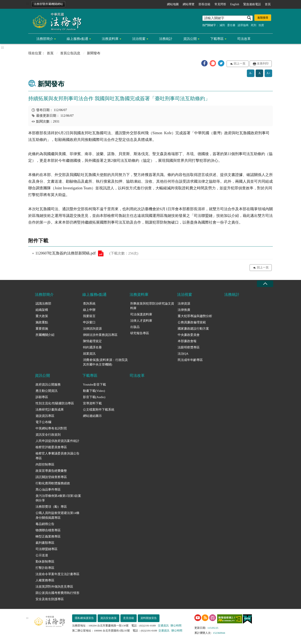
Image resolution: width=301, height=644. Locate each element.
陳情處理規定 (92, 341)
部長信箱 (204, 4)
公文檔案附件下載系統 (98, 409)
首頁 (268, 4)
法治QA (183, 353)
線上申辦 (89, 309)
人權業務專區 (45, 580)
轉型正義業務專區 (48, 536)
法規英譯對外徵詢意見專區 (54, 586)
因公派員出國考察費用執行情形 (57, 593)
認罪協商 (243, 25)
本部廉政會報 (187, 341)
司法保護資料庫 (141, 314)
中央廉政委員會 (189, 335)
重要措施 (42, 328)
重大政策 (42, 316)
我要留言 (89, 316)
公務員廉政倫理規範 (192, 322)
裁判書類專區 (45, 542)
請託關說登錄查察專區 (51, 477)
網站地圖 (173, 4)
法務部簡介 (44, 38)
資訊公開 (190, 38)
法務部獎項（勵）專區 (51, 506)
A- (250, 73)
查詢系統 (89, 303)
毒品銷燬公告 (45, 524)
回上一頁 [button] (239, 63)
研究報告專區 (139, 333)
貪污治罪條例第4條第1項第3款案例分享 (58, 498)
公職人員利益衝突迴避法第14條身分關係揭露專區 (57, 515)
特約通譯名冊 (92, 347)
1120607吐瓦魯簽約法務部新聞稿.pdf (100, 253)
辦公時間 (176, 625)
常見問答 (220, 4)
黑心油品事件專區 (48, 489)
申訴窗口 (89, 322)
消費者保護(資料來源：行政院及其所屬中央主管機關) (105, 362)
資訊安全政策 (108, 618)
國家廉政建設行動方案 (193, 328)
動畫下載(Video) (94, 390)
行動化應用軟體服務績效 (53, 483)
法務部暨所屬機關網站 (48, 4)
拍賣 (261, 25)
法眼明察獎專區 (189, 347)
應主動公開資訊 (46, 390)
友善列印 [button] (263, 63)
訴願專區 (42, 397)
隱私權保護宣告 (84, 618)
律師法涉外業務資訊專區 (100, 335)
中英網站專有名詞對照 (51, 428)
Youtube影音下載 (94, 384)
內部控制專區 (45, 464)
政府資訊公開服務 (48, 384)
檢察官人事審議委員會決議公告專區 (57, 456)
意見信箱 (128, 618)
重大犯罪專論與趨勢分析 (195, 316)
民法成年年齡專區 (190, 360)
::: (27, 3)
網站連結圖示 (92, 416)
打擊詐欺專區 (45, 567)
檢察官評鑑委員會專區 (51, 447)
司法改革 (244, 38)
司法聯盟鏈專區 (46, 549)
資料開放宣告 (148, 618)
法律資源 (184, 303)
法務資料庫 (110, 38)
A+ (268, 73)
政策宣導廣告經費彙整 (51, 470)
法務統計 (165, 38)
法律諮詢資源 (92, 328)
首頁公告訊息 (70, 53)
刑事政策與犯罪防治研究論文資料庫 (152, 306)
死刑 (253, 25)
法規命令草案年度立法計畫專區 (57, 574)
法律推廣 (184, 309)
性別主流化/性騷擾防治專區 (55, 403)
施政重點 (42, 322)
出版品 (135, 327)
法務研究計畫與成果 (50, 409)
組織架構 (42, 309)
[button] (204, 63)
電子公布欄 (43, 422)
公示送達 (42, 555)
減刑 (222, 25)
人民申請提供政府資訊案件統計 (57, 441)
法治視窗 (138, 38)
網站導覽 (188, 4)
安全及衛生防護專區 (50, 599)
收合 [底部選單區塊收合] (265, 284)
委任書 (231, 25)
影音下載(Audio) (94, 397)
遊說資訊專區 (45, 416)
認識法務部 (43, 303)
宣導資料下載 (92, 403)
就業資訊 (89, 353)
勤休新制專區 (45, 561)
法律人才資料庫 (141, 320)
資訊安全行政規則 (48, 434)
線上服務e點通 (77, 38)
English (234, 4)
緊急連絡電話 (252, 4)
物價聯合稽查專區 (48, 530)
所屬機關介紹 (45, 335)
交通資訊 (163, 625)
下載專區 (217, 38)
